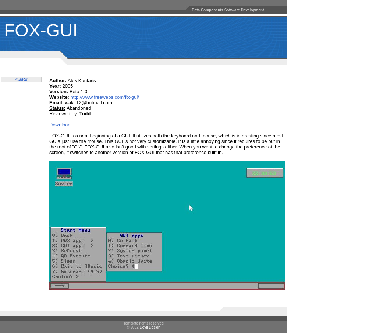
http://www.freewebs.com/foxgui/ (105, 97)
